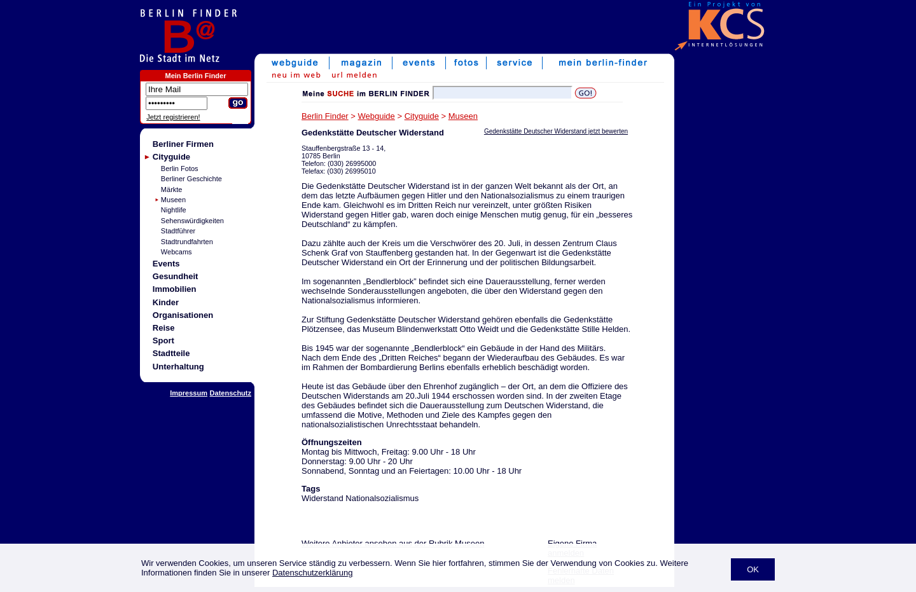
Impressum (188, 393)
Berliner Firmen (183, 144)
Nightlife (173, 210)
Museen (173, 199)
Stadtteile (171, 353)
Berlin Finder (325, 116)
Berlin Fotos (179, 168)
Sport (163, 340)
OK (753, 569)
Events (166, 263)
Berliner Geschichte (191, 178)
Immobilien (175, 289)
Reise (164, 328)
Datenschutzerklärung (312, 572)
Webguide (376, 116)
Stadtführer (178, 231)
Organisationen (183, 315)
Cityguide (171, 157)
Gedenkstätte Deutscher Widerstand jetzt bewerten (556, 131)
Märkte (172, 189)
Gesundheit (175, 276)
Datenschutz (230, 393)
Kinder (166, 302)
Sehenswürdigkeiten (192, 220)
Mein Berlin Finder (195, 75)
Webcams (176, 252)
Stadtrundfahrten (187, 241)
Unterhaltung (178, 366)
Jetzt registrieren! (173, 117)
